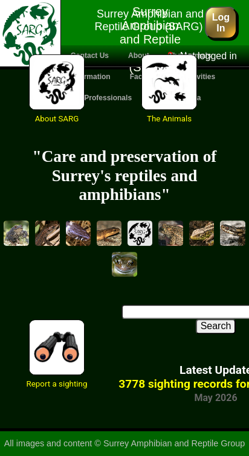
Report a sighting (57, 383)
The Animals (169, 118)
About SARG (57, 118)
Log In (221, 22)
